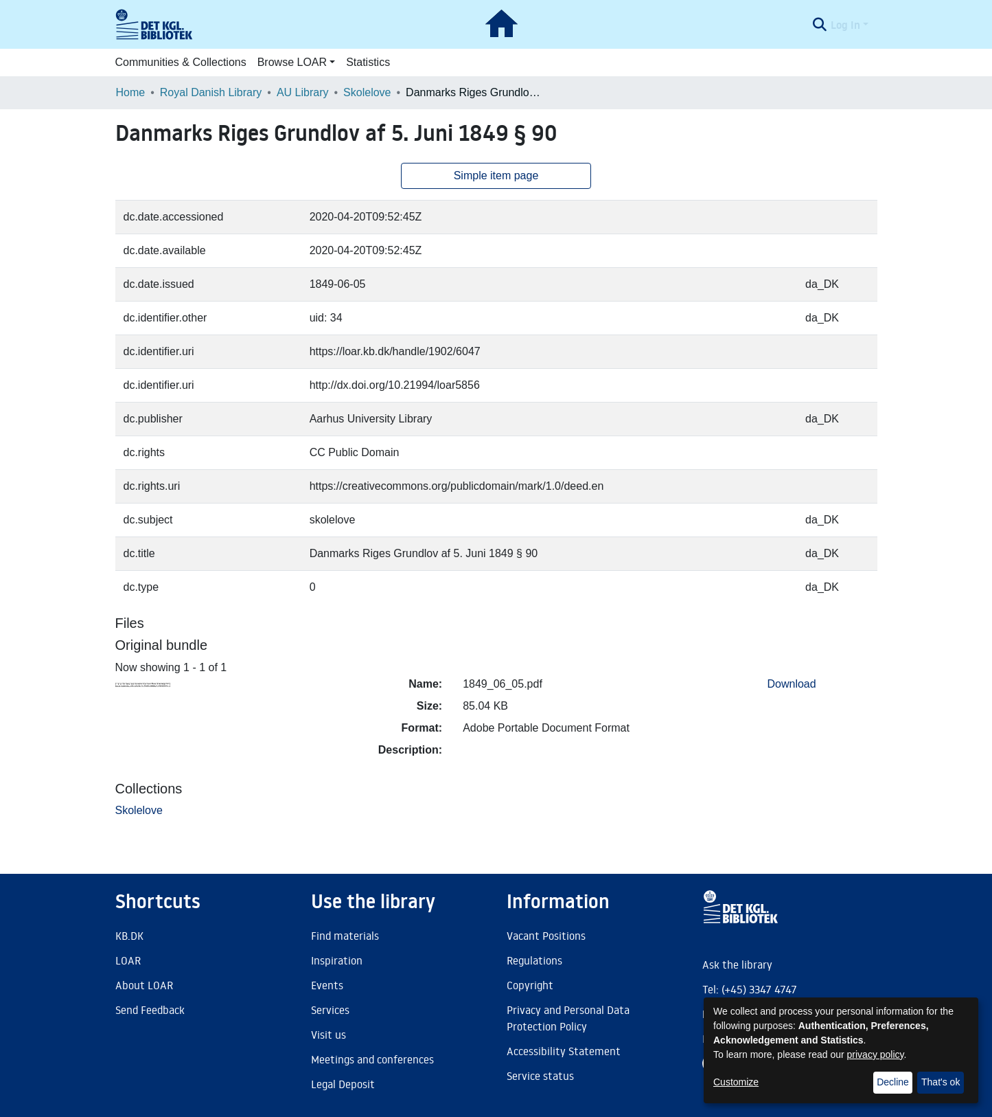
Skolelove (367, 92)
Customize (736, 1081)
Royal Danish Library (211, 92)
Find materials (345, 936)
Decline (893, 1081)
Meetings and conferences (372, 1059)
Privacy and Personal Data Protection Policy (568, 1018)
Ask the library (737, 964)
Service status (540, 1076)
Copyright (530, 985)
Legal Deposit (343, 1084)
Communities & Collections (180, 62)
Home (131, 92)
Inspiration (336, 960)
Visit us (328, 1034)
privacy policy (875, 1054)
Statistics (368, 62)
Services (330, 1010)
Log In (845, 24)
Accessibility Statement (564, 1051)
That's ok (940, 1081)
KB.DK (129, 936)
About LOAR (144, 985)
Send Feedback (150, 1010)
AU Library (303, 92)
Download (792, 684)
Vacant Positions (546, 936)
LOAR (128, 960)
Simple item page (496, 175)
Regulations (534, 960)
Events (327, 985)
